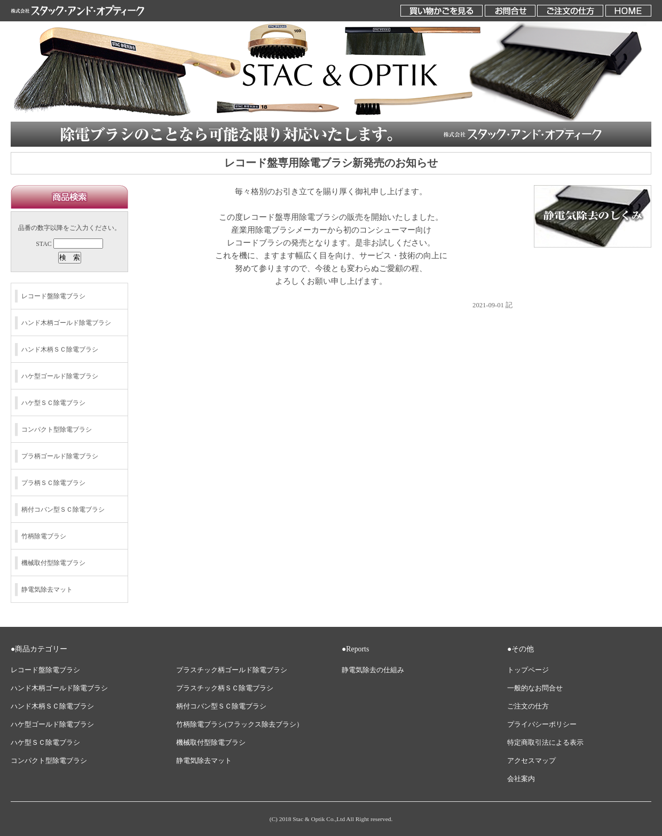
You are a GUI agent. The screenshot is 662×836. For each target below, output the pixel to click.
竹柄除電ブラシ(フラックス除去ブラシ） (239, 724)
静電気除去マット (47, 589)
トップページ (528, 670)
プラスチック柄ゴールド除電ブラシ (231, 670)
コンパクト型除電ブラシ (56, 429)
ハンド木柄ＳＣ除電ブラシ (59, 349)
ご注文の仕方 (528, 706)
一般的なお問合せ (535, 688)
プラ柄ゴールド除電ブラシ (59, 456)
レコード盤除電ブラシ (53, 296)
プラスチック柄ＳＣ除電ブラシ (224, 688)
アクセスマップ (531, 761)
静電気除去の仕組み (373, 670)
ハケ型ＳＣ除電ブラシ (53, 403)
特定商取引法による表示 (545, 742)
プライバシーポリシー (542, 724)
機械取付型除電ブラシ (53, 563)
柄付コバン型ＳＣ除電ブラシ (63, 509)
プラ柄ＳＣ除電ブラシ (53, 483)
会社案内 (521, 779)
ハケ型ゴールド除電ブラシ (59, 376)
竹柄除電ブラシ (43, 536)
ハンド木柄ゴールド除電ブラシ (66, 323)
